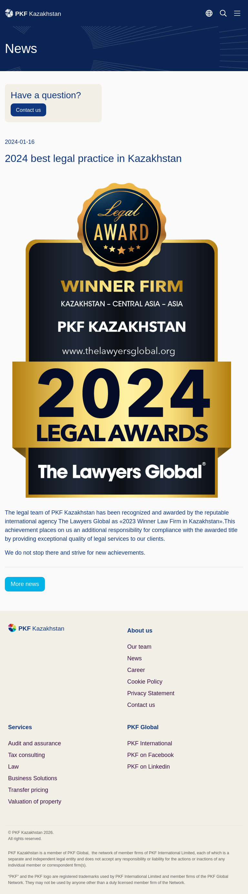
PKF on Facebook (150, 755)
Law (13, 766)
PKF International (149, 743)
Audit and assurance (34, 743)
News (134, 658)
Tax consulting (26, 755)
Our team (139, 647)
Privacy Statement (150, 693)
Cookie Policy (144, 681)
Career (136, 670)
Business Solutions (32, 778)
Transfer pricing (28, 790)
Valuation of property (34, 801)
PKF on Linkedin (148, 766)
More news (25, 584)
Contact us (28, 110)
